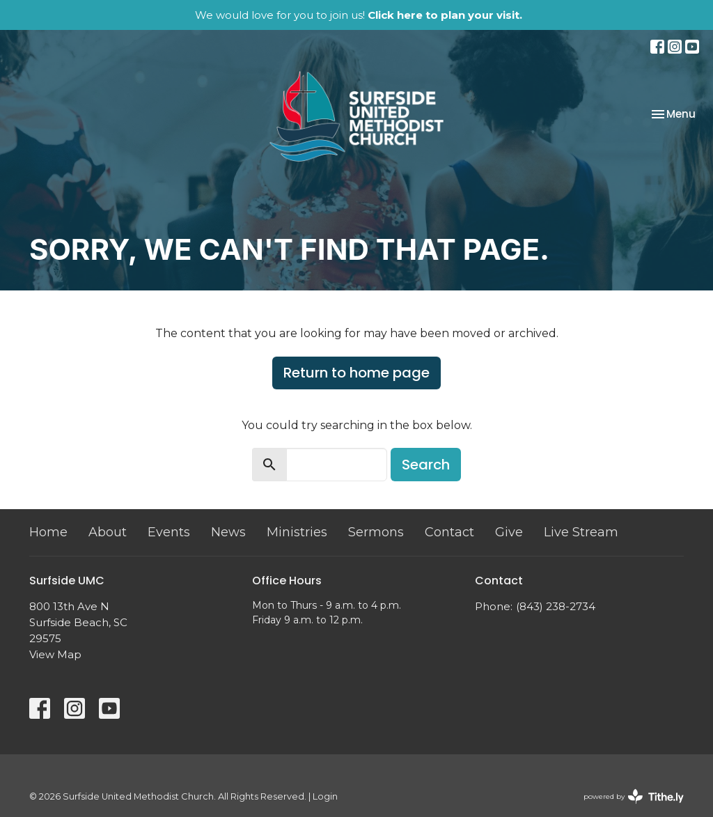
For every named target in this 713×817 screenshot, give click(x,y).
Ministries (297, 532)
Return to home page (356, 372)
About (107, 532)
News (228, 532)
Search (426, 464)
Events (169, 532)
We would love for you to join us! (358, 15)
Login (325, 796)
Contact (449, 532)
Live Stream (581, 532)
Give (509, 532)
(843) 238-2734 (555, 606)
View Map (55, 654)
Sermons (376, 532)
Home (48, 532)
